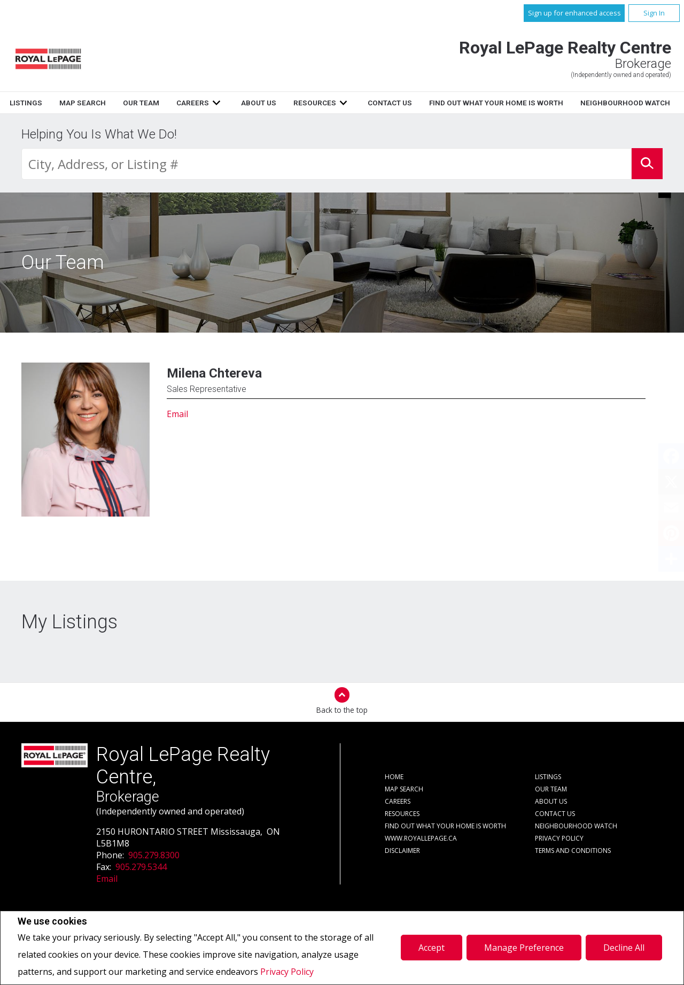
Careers (322, 102)
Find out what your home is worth (445, 825)
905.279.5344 (141, 867)
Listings (155, 102)
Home (111, 102)
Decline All (623, 947)
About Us (387, 102)
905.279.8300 (154, 855)
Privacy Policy (287, 972)
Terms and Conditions (573, 850)
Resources (443, 102)
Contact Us (518, 102)
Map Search (212, 102)
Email (177, 414)
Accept (431, 947)
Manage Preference (524, 947)
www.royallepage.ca (421, 838)
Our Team (270, 102)
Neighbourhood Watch (576, 825)
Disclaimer (402, 850)
